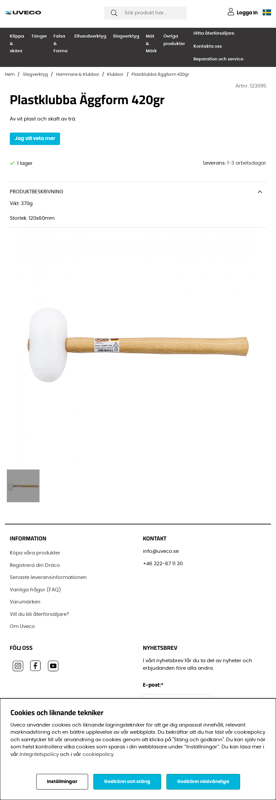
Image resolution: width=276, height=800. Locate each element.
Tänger (39, 36)
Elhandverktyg (90, 36)
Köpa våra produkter (35, 553)
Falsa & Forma (61, 43)
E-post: (154, 685)
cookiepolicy (98, 754)
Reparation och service (218, 59)
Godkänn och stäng (127, 781)
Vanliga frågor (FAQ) (35, 589)
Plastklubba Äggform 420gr (160, 74)
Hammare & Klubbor (77, 74)
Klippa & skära (17, 43)
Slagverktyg (126, 36)
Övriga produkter (174, 40)
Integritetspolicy (39, 754)
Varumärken (25, 602)
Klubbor (115, 74)
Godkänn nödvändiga (203, 781)
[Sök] (145, 13)
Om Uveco (22, 626)
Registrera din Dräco (35, 565)
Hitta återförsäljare (213, 33)
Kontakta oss (207, 46)
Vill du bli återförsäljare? (39, 614)
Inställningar (62, 781)
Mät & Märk (151, 43)
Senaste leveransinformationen (48, 577)
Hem (10, 74)
